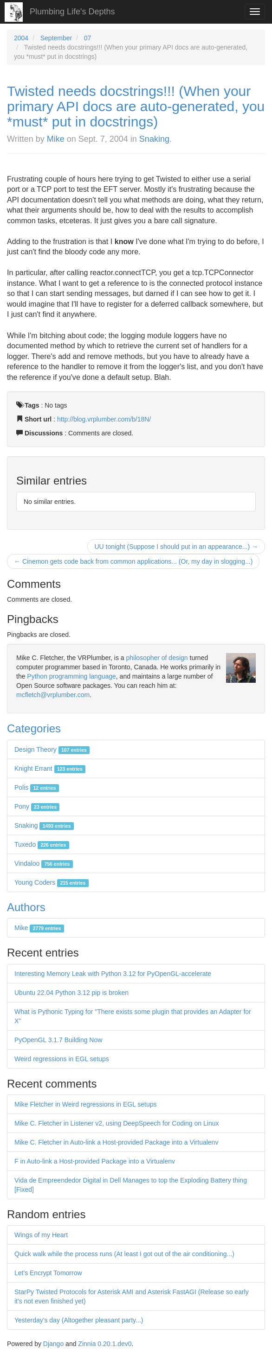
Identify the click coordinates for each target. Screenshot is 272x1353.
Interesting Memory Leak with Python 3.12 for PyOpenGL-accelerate (112, 973)
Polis (36, 787)
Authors (26, 907)
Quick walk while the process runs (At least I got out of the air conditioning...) (124, 1254)
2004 (21, 38)
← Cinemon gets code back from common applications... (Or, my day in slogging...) (133, 561)
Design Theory (52, 749)
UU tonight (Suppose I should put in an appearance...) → (176, 546)
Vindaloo (43, 863)
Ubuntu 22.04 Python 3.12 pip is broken (71, 992)
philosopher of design (157, 657)
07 (87, 38)
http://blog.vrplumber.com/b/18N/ (104, 419)
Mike (56, 139)
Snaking (154, 139)
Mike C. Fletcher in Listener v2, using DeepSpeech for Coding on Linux (116, 1123)
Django (53, 1343)
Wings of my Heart (41, 1235)
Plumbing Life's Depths (72, 11)
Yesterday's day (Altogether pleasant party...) (78, 1320)
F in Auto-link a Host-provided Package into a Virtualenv (94, 1161)
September (56, 38)
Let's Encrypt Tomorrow (48, 1273)
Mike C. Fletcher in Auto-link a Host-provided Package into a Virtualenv (116, 1142)
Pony (36, 806)
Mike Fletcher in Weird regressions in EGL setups (85, 1104)
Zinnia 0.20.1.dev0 (104, 1343)
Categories (34, 728)
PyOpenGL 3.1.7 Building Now (58, 1040)
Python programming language (71, 676)
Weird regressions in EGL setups (61, 1059)
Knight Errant (49, 768)
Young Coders (51, 882)
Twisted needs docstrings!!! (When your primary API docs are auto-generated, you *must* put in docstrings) (136, 106)
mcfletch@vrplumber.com (53, 695)
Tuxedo (41, 844)
